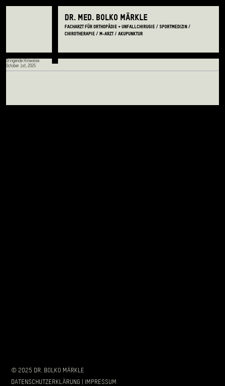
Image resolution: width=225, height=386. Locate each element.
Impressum (101, 382)
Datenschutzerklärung (45, 382)
